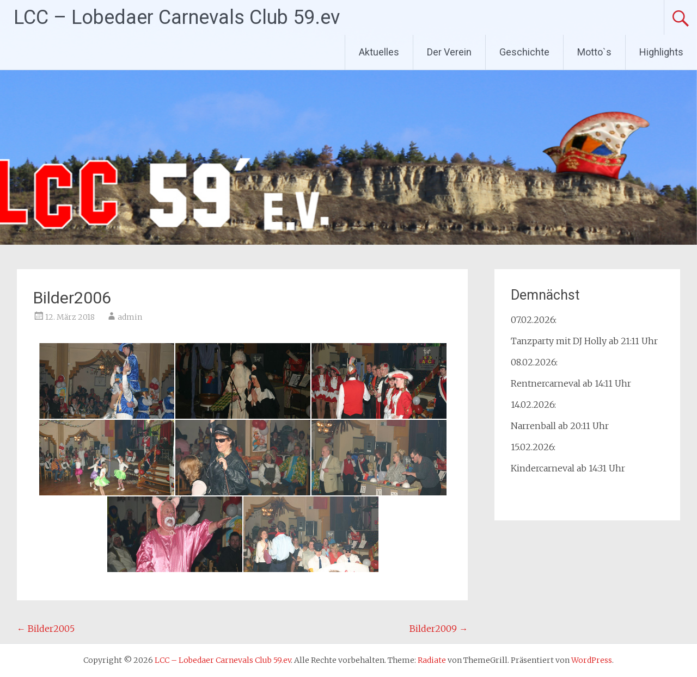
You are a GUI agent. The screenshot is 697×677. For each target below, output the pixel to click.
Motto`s (594, 52)
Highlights (661, 52)
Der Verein (449, 52)
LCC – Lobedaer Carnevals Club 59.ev (177, 17)
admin (130, 317)
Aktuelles (379, 52)
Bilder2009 (438, 628)
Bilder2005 (46, 628)
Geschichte (524, 52)
